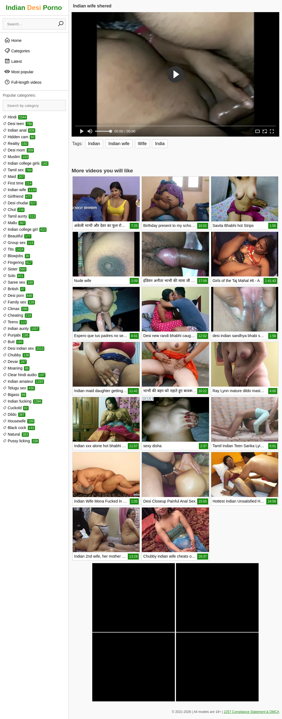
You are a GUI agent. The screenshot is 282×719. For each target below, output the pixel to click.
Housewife (18, 421)
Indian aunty (21, 328)
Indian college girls (25, 163)
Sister (14, 269)
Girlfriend (17, 196)
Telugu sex (19, 388)
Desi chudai (20, 203)
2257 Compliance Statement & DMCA (251, 712)
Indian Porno (34, 7)
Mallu (14, 223)
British (14, 289)
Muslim (16, 156)
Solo (13, 275)
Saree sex (18, 282)
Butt (13, 342)
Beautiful (17, 236)
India (160, 143)
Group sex (18, 242)
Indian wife (20, 190)
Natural (16, 434)
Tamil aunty (19, 216)
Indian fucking (22, 401)
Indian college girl (25, 229)
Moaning (16, 368)
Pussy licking (21, 441)
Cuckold (16, 408)
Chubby (16, 355)
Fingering (17, 262)
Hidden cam (19, 137)
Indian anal (19, 130)
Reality (15, 143)
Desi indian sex (23, 348)
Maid (14, 176)
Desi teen (18, 123)
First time (17, 183)
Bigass (14, 394)
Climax (15, 308)
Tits (13, 249)
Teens (15, 322)
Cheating (17, 315)
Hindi (15, 117)
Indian (94, 143)
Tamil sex (17, 170)
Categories (17, 51)
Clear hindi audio (24, 375)
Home (12, 40)
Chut (14, 209)
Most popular (19, 72)
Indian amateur (23, 381)
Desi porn (18, 295)
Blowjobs (16, 256)
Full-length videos (23, 82)
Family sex (19, 302)
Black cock (19, 427)
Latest (13, 61)
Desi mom (18, 150)
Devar (15, 361)
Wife (142, 143)
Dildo (14, 414)
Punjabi (16, 335)
